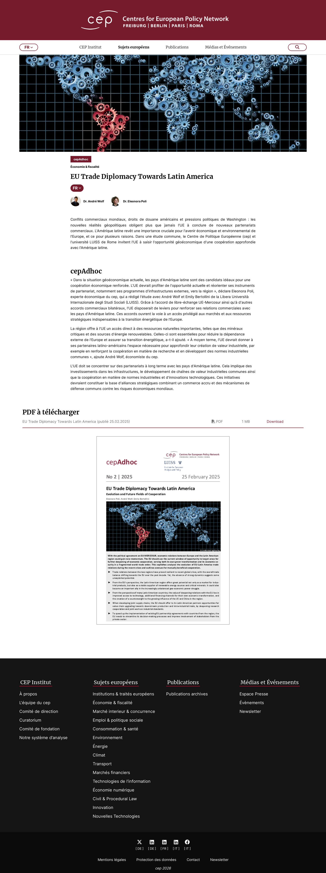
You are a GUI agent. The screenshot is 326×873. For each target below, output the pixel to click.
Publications (177, 47)
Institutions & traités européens (123, 693)
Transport (102, 763)
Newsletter (250, 711)
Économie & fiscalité (112, 702)
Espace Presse (254, 693)
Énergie (100, 746)
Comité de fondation (39, 728)
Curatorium (30, 720)
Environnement (107, 737)
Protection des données (156, 860)
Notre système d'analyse (43, 737)
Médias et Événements (226, 47)
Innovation (103, 807)
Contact (193, 860)
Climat (99, 755)
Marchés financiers (111, 772)
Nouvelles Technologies (116, 816)
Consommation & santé (115, 728)
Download (275, 421)
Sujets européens (133, 47)
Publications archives (187, 693)
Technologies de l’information (122, 781)
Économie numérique (113, 790)
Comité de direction (38, 711)
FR (77, 188)
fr (29, 47)
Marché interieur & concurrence (124, 711)
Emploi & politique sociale (118, 720)
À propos (28, 693)
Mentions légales (112, 860)
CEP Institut (90, 47)
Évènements (252, 702)
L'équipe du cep (34, 702)
